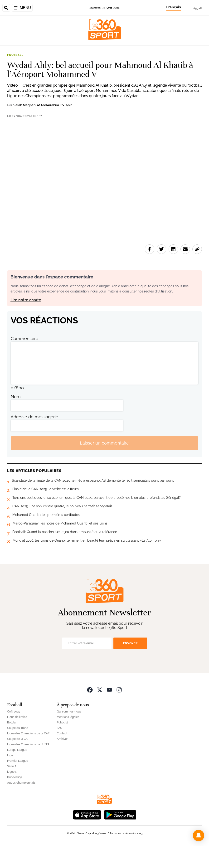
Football (15, 55)
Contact (62, 733)
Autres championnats (21, 782)
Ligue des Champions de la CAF (28, 733)
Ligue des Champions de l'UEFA (28, 744)
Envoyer (130, 643)
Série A (11, 766)
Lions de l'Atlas (17, 717)
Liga (10, 755)
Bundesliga (14, 777)
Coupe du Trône (17, 728)
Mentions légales (68, 717)
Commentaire (24, 338)
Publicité (62, 722)
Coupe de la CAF (18, 739)
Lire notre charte (25, 300)
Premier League (17, 760)
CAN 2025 (13, 711)
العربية (197, 8)
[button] (198, 835)
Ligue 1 (11, 771)
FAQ (59, 728)
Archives (62, 739)
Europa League (17, 750)
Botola (11, 722)
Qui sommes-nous (69, 711)
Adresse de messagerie (34, 416)
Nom (16, 396)
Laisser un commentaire (104, 442)
